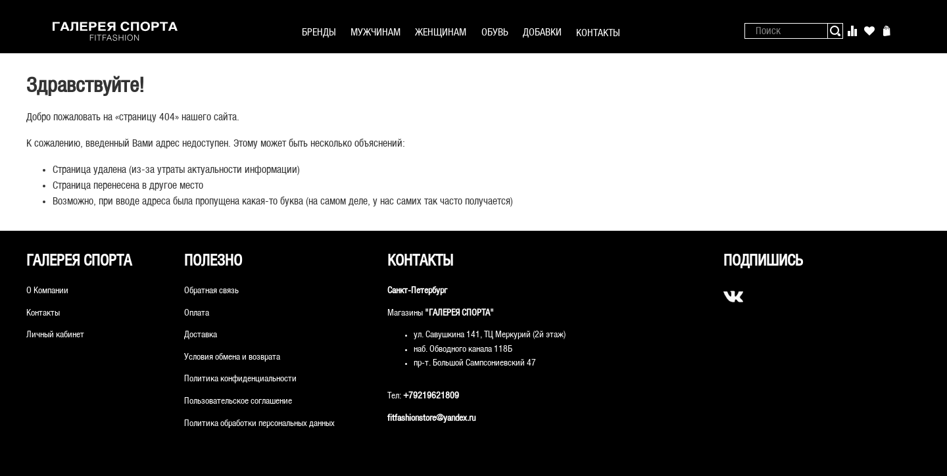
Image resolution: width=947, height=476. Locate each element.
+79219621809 (431, 396)
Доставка (200, 335)
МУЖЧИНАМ (376, 32)
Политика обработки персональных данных (259, 423)
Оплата (196, 313)
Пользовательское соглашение (238, 401)
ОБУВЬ (494, 32)
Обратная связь (211, 291)
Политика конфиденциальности (240, 379)
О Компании (47, 291)
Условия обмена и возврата (232, 357)
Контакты (43, 313)
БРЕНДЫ (319, 32)
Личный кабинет (55, 335)
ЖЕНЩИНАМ (440, 32)
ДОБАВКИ (542, 32)
